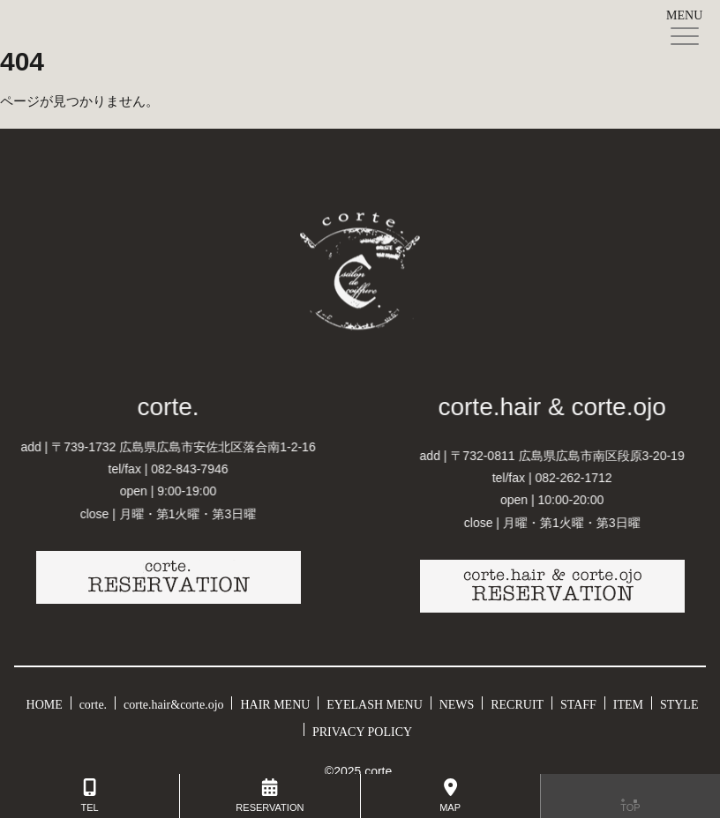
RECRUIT (517, 701)
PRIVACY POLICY (362, 728)
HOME (44, 701)
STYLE (679, 701)
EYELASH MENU (374, 701)
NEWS (457, 701)
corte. (93, 701)
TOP (630, 795)
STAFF (578, 701)
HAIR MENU (275, 701)
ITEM (628, 701)
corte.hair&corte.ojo (174, 701)
